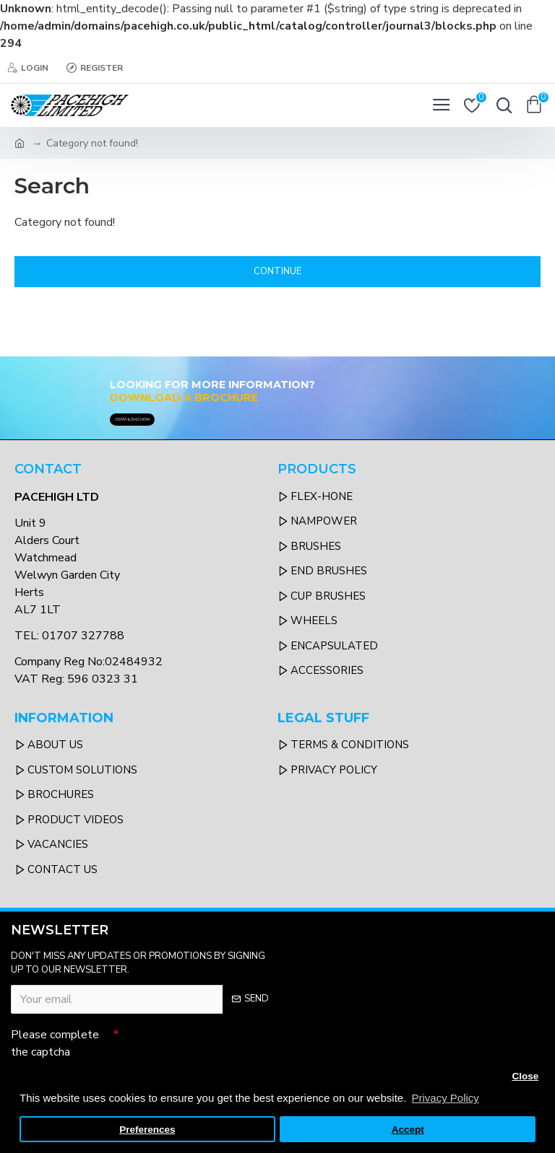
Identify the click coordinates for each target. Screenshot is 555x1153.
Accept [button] (408, 1129)
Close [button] (525, 1076)
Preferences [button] (147, 1129)
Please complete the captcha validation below (55, 1049)
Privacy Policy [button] (444, 1098)
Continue (277, 271)
